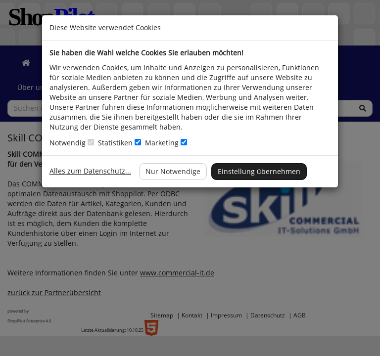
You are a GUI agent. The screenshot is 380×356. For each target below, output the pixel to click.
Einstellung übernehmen (259, 171)
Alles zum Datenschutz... (90, 171)
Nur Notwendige (172, 171)
